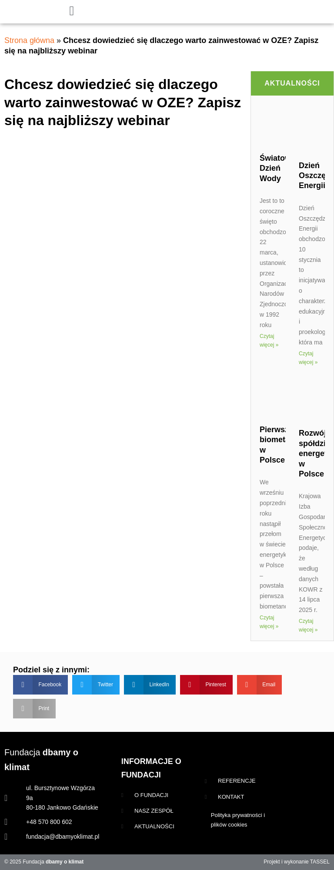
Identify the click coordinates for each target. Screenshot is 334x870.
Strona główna (29, 40)
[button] (40, 685)
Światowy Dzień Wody (277, 168)
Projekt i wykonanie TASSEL (297, 862)
